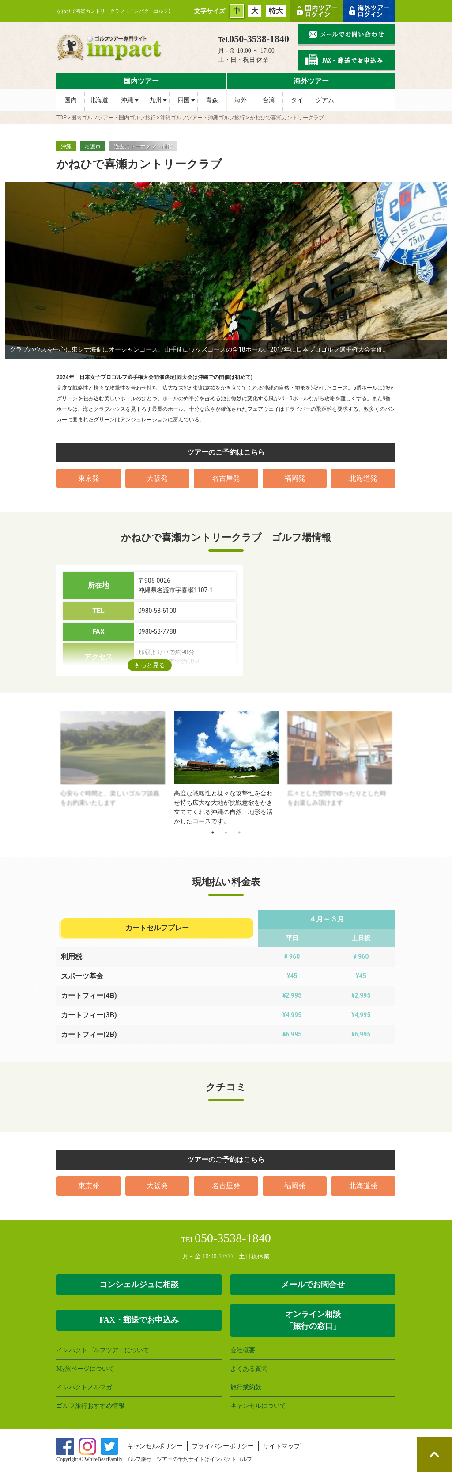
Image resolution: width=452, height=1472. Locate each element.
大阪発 (157, 478)
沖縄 (127, 100)
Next (402, 768)
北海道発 (363, 478)
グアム (325, 100)
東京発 (88, 478)
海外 (240, 100)
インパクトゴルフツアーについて (102, 1350)
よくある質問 (248, 1368)
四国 (183, 100)
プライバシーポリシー (223, 1446)
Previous (49, 768)
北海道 (99, 100)
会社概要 (242, 1350)
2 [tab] (226, 832)
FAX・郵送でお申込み (139, 1319)
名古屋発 (226, 478)
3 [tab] (239, 832)
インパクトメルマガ (84, 1387)
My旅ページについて (85, 1368)
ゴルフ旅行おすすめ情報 (90, 1406)
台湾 (269, 100)
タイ (297, 100)
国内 (70, 100)
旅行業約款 (245, 1387)
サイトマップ (281, 1446)
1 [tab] (212, 832)
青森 (212, 100)
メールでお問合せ (313, 1284)
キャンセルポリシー (155, 1446)
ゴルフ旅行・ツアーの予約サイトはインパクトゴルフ (188, 1459)
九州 (155, 100)
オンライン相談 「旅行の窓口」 (313, 1320)
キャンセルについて (258, 1406)
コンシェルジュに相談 (139, 1284)
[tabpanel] (226, 768)
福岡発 (294, 478)
